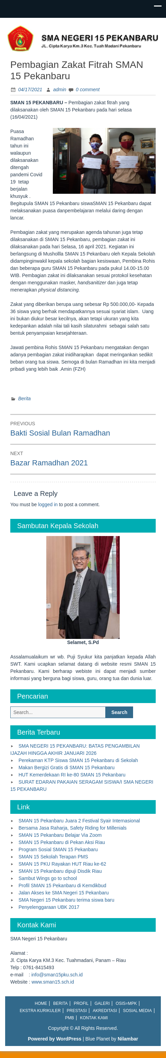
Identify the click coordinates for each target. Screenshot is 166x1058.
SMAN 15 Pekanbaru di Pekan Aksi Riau (62, 842)
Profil (81, 1003)
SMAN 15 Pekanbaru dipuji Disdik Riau (60, 871)
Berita (24, 398)
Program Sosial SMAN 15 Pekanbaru (58, 849)
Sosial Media (137, 1010)
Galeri (102, 1003)
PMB (69, 1017)
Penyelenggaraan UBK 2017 (49, 907)
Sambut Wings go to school (48, 878)
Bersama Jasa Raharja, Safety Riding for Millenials (73, 828)
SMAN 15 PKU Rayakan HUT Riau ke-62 (62, 864)
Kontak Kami (94, 1017)
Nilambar (128, 1039)
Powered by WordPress (54, 1039)
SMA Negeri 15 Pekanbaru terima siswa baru (66, 900)
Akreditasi (105, 1010)
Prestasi (77, 1010)
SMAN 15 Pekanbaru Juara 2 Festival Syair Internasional (79, 820)
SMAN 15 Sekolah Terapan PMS (53, 856)
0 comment (87, 89)
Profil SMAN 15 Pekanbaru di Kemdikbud (62, 885)
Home (41, 1003)
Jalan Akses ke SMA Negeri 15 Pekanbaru (64, 892)
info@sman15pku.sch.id (57, 974)
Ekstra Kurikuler (40, 1010)
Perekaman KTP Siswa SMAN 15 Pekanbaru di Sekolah (78, 760)
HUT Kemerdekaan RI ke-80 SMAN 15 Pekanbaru (72, 774)
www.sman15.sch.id (53, 982)
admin (59, 89)
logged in (48, 504)
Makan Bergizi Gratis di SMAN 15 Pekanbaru (67, 767)
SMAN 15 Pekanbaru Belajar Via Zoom (60, 835)
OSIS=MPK (126, 1003)
